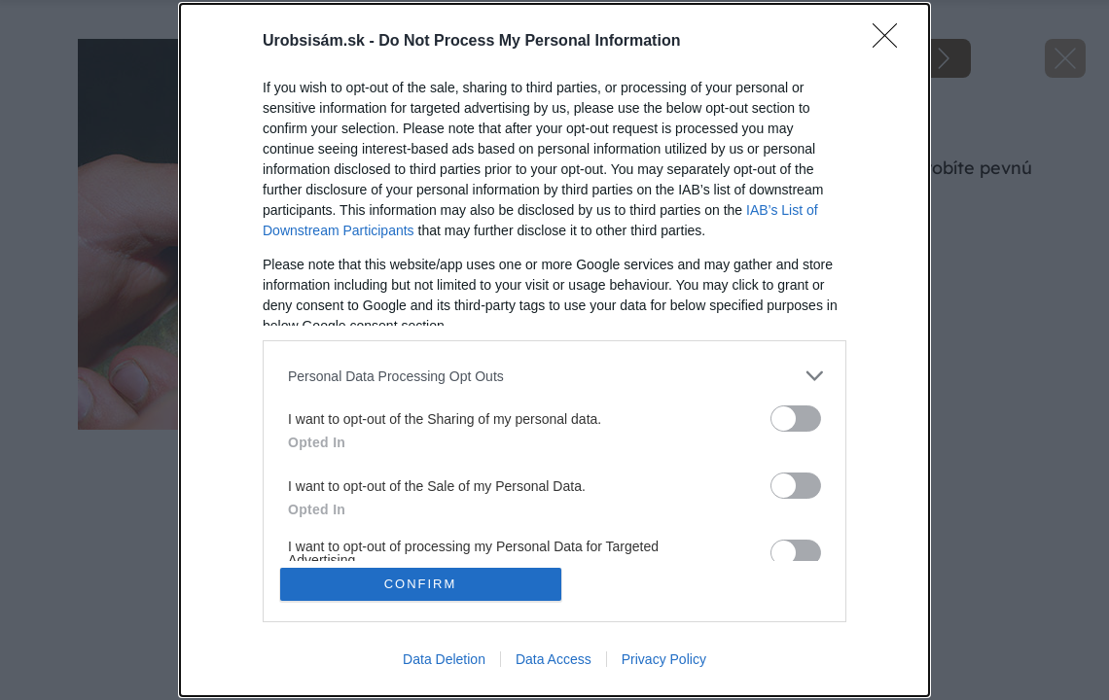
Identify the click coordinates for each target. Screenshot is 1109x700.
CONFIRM (420, 584)
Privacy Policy (664, 659)
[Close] (891, 41)
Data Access (553, 659)
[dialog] (554, 350)
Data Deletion (444, 659)
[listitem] (554, 376)
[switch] (795, 418)
